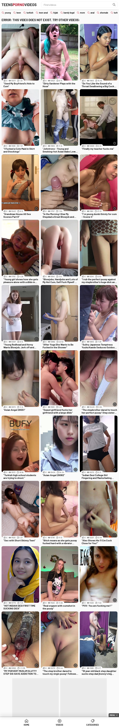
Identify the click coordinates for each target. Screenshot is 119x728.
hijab (55, 12)
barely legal (69, 12)
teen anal (43, 12)
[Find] (114, 4)
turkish (29, 12)
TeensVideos (19, 4)
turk (116, 12)
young (8, 12)
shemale (104, 12)
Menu (112, 715)
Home (26, 724)
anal (92, 12)
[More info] (36, 78)
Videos (59, 724)
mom (82, 12)
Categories (92, 724)
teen (18, 12)
